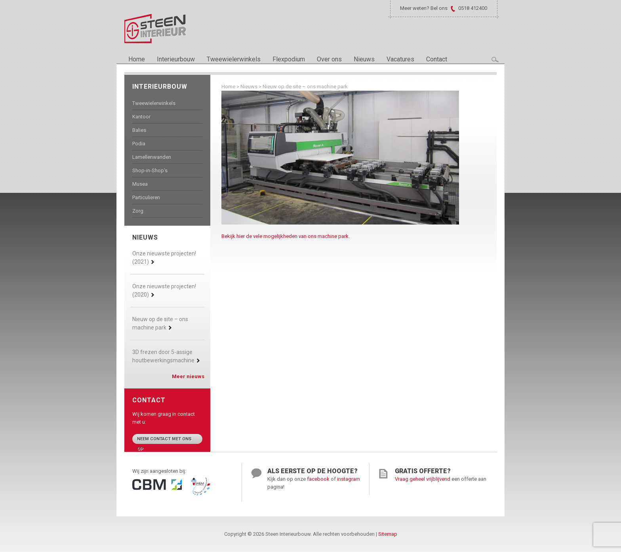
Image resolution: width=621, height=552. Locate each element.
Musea (140, 184)
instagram (348, 479)
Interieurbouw (176, 59)
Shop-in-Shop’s (150, 170)
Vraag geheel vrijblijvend (422, 479)
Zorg (137, 211)
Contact (436, 59)
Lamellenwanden (151, 157)
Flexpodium (288, 59)
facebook (318, 479)
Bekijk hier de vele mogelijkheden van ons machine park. (285, 236)
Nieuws (364, 59)
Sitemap (387, 534)
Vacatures (400, 59)
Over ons (329, 59)
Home (136, 59)
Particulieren (146, 197)
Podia (138, 144)
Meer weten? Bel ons (424, 8)
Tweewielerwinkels (234, 59)
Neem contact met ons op (164, 440)
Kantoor (141, 117)
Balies (139, 130)
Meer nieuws (188, 376)
